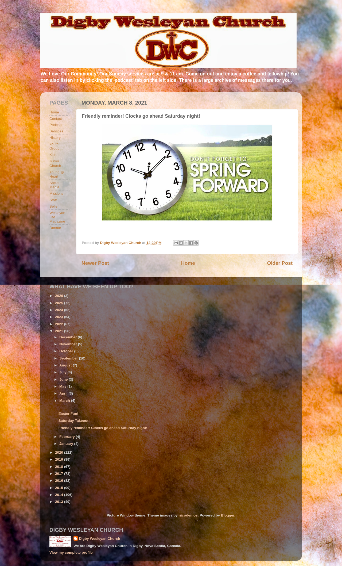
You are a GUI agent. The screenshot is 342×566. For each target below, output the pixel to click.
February (67, 437)
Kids (52, 155)
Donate (55, 228)
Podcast (56, 125)
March (65, 401)
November (68, 344)
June (64, 379)
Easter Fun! (68, 414)
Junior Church (55, 163)
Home (188, 263)
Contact (55, 119)
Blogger (227, 515)
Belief (54, 206)
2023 (59, 317)
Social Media (54, 185)
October (66, 351)
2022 (59, 324)
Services (56, 131)
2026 (59, 296)
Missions (56, 194)
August (66, 365)
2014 (59, 495)
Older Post (280, 263)
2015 (59, 488)
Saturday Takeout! (74, 421)
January (66, 444)
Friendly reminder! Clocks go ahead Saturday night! (103, 428)
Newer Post (95, 263)
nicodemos (187, 515)
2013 (59, 502)
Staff (53, 200)
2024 (59, 310)
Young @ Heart (56, 174)
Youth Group (54, 146)
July (63, 372)
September (69, 358)
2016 (59, 481)
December (68, 337)
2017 (59, 474)
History (55, 138)
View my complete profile (71, 552)
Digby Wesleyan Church (99, 539)
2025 (59, 303)
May (63, 386)
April (64, 393)
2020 (59, 452)
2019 (59, 459)
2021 (59, 331)
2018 (59, 467)
